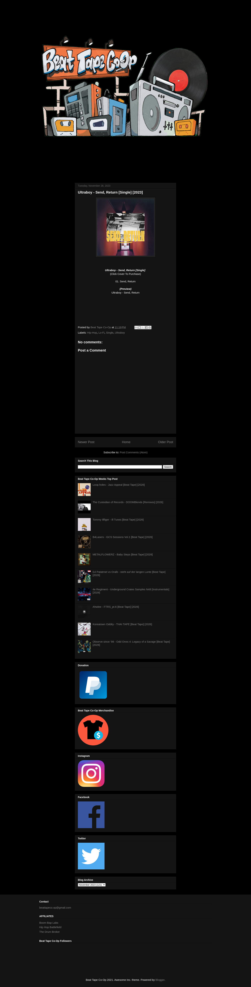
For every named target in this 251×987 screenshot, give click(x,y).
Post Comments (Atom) (134, 452)
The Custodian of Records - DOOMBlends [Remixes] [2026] (128, 502)
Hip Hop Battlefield (50, 927)
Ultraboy (120, 332)
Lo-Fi (101, 332)
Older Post (165, 442)
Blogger (160, 979)
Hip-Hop (92, 332)
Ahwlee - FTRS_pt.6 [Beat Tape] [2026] (116, 606)
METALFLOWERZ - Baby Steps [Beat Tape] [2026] (123, 554)
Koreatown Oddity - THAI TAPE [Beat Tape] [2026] (122, 624)
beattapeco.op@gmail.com (55, 907)
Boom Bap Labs (48, 922)
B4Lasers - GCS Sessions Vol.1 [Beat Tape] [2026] (123, 537)
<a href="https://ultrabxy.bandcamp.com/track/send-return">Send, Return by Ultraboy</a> (125, 309)
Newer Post (86, 442)
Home (126, 442)
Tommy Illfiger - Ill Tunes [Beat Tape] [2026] (118, 519)
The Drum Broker (49, 931)
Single (109, 332)
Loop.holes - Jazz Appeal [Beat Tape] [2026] (119, 484)
